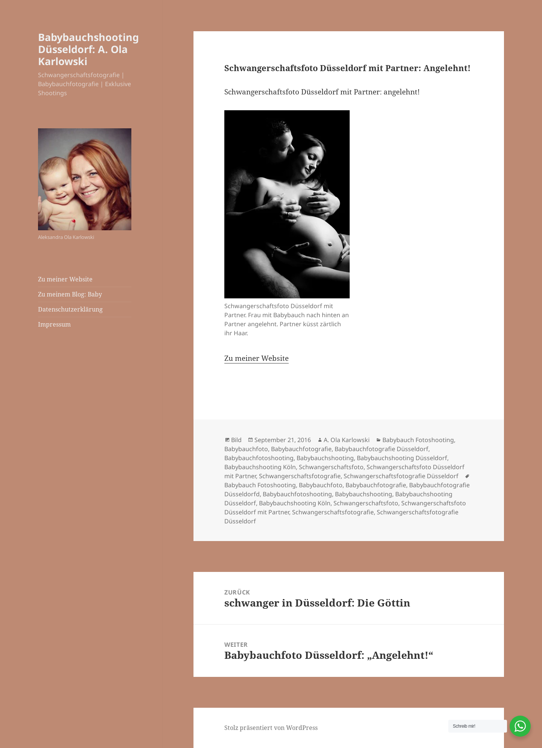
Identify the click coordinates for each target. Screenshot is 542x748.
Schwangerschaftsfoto (331, 467)
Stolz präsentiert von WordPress (271, 728)
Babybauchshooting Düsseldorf (402, 458)
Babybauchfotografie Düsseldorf (381, 449)
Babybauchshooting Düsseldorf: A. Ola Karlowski (88, 49)
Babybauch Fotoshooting (418, 440)
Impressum (54, 324)
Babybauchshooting (325, 458)
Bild (236, 440)
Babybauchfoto (246, 449)
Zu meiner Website (65, 279)
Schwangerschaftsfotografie (300, 476)
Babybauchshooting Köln (260, 467)
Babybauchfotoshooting (259, 458)
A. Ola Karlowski (347, 440)
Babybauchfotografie (301, 449)
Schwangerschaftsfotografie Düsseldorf (401, 476)
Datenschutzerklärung (70, 309)
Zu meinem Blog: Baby (70, 294)
